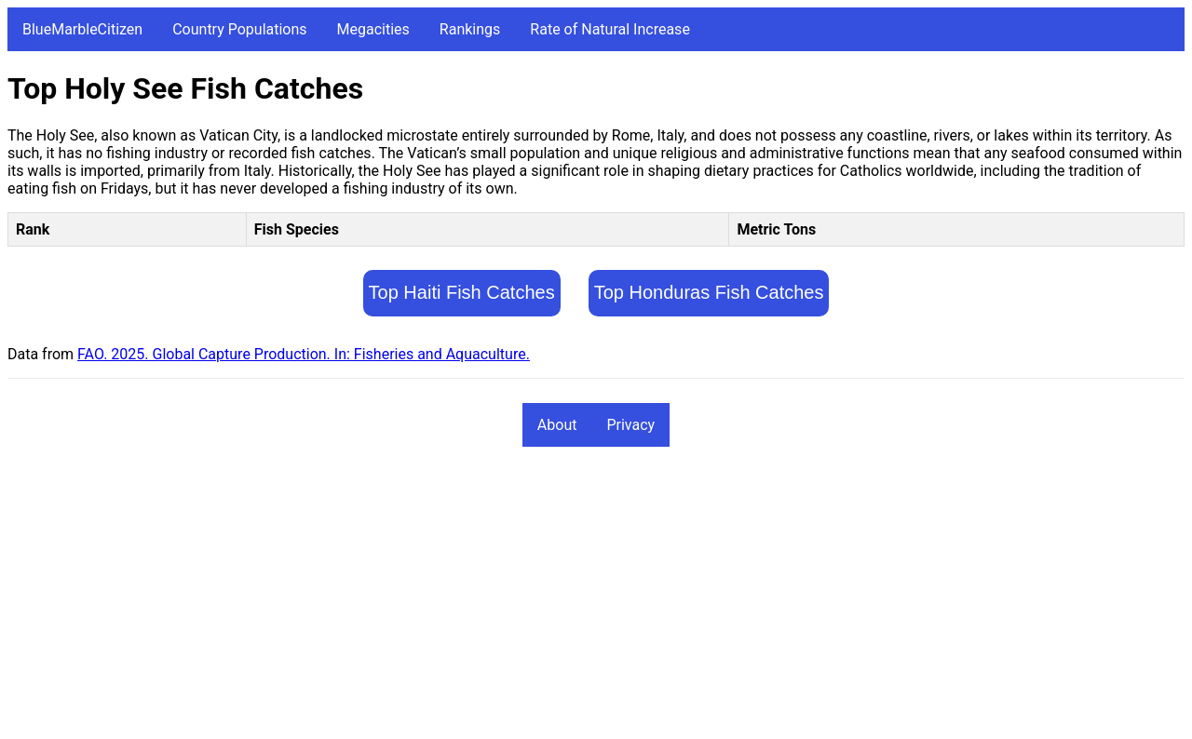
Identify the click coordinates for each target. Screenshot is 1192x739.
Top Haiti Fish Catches (462, 292)
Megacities (373, 29)
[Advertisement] (566, 601)
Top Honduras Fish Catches (709, 292)
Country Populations (239, 29)
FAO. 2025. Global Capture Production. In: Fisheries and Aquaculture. (303, 354)
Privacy (630, 425)
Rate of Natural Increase (610, 29)
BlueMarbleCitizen (82, 29)
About (557, 425)
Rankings (470, 29)
